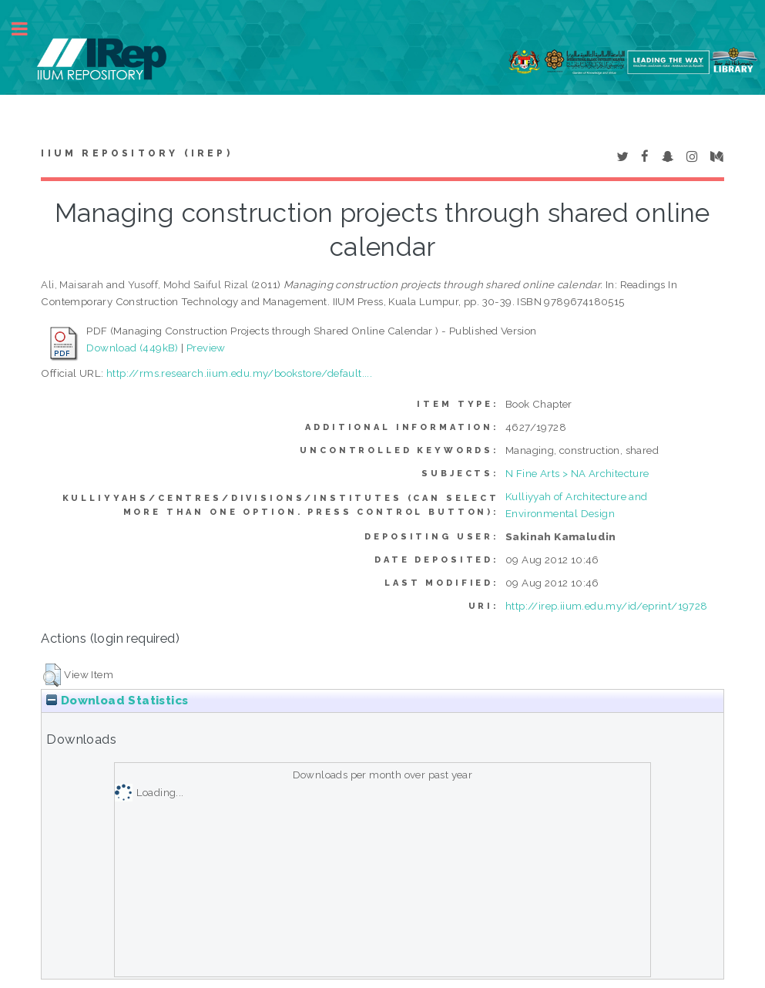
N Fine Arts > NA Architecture (577, 473)
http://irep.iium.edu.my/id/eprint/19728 (606, 606)
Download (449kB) (132, 347)
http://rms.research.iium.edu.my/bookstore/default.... (239, 373)
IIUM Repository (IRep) (136, 153)
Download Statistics (117, 700)
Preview (206, 347)
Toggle (27, 29)
